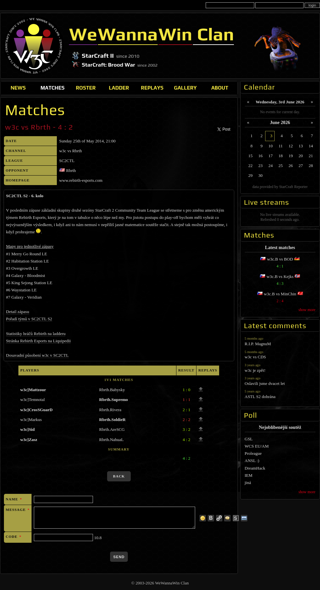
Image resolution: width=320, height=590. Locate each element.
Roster (86, 88)
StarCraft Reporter (293, 187)
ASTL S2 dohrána (280, 394)
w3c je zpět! (280, 368)
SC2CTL (67, 160)
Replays (152, 88)
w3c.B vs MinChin (280, 298)
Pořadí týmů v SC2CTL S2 (29, 318)
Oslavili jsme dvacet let (280, 381)
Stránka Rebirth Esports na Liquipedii (38, 340)
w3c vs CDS (280, 354)
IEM (249, 475)
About (219, 88)
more (202, 518)
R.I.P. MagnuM (280, 341)
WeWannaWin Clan (34, 45)
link (219, 518)
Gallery (185, 88)
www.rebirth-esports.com (81, 180)
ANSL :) (252, 460)
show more (306, 310)
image (244, 518)
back (119, 476)
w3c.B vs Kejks (280, 280)
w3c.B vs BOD (280, 263)
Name (14, 499)
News (18, 88)
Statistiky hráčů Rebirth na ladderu (35, 333)
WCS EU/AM (257, 446)
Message (18, 510)
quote (227, 518)
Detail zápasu (17, 311)
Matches (52, 88)
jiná (248, 482)
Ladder (119, 88)
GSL (249, 438)
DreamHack (255, 468)
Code (13, 536)
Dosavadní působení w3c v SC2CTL (37, 355)
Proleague (253, 453)
